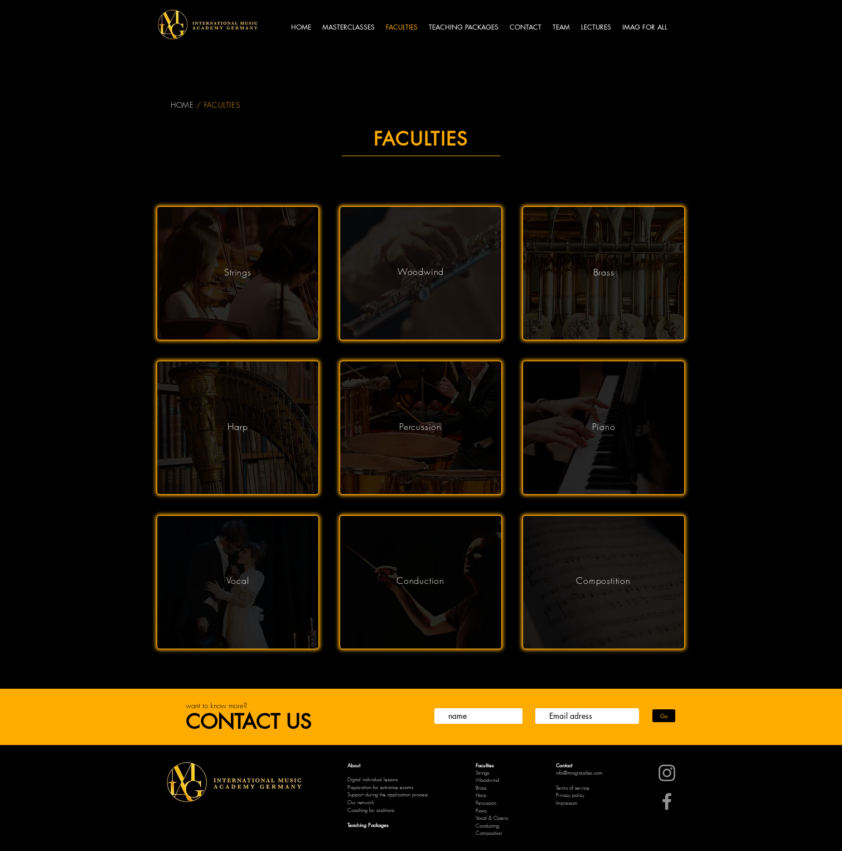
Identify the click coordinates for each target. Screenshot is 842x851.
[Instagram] (667, 773)
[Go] (663, 715)
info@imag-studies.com (579, 773)
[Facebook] (667, 801)
